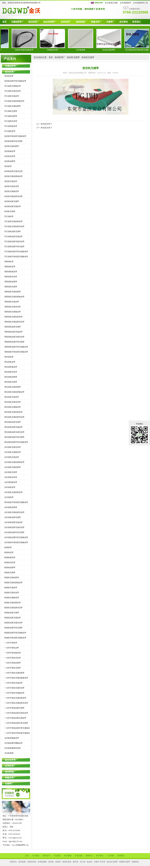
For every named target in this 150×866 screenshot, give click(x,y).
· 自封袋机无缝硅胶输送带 (13, 462)
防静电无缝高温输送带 (29, 50)
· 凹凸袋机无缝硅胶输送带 (13, 101)
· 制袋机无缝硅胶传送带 (13, 608)
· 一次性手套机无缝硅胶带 (13, 673)
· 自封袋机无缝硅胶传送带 (13, 512)
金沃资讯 (123, 22)
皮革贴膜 (22, 862)
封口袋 (82, 862)
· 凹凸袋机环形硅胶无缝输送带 (15, 256)
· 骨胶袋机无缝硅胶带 (12, 292)
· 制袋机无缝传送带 (11, 593)
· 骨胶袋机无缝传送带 (12, 307)
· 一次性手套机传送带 (12, 658)
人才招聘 (110, 856)
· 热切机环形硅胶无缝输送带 (14, 136)
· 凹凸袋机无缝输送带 (12, 86)
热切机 (51, 862)
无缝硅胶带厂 (17, 22)
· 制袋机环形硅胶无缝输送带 (14, 638)
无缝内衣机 (31, 862)
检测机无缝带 (124, 862)
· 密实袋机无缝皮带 (11, 397)
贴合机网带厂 (49, 22)
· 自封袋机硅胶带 (10, 507)
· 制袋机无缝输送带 (11, 598)
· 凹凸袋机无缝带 (10, 111)
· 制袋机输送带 (9, 557)
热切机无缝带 (73, 57)
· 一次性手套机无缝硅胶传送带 (15, 703)
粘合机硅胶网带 (113, 50)
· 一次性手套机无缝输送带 (13, 693)
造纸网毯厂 (81, 22)
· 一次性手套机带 (10, 643)
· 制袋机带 (7, 547)
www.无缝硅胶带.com (20, 845)
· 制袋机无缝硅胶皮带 (12, 603)
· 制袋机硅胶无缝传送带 (13, 623)
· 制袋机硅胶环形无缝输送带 (14, 633)
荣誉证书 (46, 856)
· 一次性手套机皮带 (11, 648)
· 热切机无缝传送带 (11, 186)
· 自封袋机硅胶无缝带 (12, 517)
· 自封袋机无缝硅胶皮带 (13, 492)
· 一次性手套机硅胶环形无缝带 (15, 723)
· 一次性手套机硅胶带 (12, 663)
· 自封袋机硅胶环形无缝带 (13, 532)
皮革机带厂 (66, 22)
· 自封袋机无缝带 (10, 472)
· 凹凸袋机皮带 (9, 131)
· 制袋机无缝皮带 (10, 588)
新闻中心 (89, 856)
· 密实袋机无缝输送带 (12, 407)
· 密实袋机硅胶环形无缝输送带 (15, 442)
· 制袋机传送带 (9, 562)
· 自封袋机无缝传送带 (12, 447)
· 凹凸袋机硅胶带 (10, 116)
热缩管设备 (66, 862)
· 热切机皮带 (8, 76)
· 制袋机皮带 (8, 552)
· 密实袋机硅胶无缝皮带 (13, 427)
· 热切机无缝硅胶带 (11, 146)
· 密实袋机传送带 (10, 372)
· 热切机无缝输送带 (11, 191)
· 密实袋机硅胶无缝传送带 (13, 432)
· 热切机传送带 (9, 156)
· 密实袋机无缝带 (10, 382)
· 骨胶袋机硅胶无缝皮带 (13, 332)
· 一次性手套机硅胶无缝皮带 (14, 718)
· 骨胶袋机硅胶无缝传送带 (13, 337)
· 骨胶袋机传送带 (10, 277)
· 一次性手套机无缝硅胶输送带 (15, 678)
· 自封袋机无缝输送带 (12, 452)
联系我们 (136, 22)
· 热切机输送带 (9, 151)
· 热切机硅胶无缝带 (11, 201)
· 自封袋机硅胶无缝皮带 (13, 522)
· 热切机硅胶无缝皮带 (12, 206)
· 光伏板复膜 (8, 753)
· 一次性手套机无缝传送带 (13, 688)
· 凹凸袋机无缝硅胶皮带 (13, 221)
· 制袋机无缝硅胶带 (11, 577)
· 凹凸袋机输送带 (10, 126)
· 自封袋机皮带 (9, 487)
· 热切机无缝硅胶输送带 (13, 176)
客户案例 (68, 856)
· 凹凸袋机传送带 (10, 121)
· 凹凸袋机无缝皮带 (11, 96)
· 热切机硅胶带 (9, 161)
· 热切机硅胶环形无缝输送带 (14, 81)
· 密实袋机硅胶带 (10, 377)
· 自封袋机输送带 (10, 482)
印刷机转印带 (56, 50)
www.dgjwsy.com (15, 838)
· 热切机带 (7, 166)
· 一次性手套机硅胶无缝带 (13, 708)
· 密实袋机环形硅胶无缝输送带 (15, 502)
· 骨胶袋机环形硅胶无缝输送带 (15, 352)
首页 (4, 22)
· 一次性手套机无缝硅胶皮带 (14, 698)
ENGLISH (99, 3)
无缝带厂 (110, 22)
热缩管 (58, 862)
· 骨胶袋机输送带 (10, 272)
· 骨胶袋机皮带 (9, 267)
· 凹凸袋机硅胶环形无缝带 (13, 246)
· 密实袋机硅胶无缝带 (12, 422)
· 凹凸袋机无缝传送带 (12, 91)
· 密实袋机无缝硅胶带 (12, 387)
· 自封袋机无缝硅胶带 (12, 467)
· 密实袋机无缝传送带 (12, 402)
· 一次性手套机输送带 (12, 653)
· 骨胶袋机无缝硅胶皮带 (13, 317)
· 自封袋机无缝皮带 (11, 457)
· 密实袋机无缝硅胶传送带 (13, 417)
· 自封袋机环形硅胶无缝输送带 (15, 542)
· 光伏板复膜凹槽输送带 (13, 743)
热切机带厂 (33, 22)
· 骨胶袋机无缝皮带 (11, 302)
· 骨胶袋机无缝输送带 (12, 312)
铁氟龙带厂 (96, 22)
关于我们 (36, 856)
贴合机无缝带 (112, 862)
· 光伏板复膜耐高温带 (12, 748)
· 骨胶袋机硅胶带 (10, 282)
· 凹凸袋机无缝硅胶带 (12, 106)
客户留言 (99, 856)
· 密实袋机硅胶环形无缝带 (13, 437)
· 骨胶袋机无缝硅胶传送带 (13, 322)
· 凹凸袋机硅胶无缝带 (12, 231)
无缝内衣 (13, 862)
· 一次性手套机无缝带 (12, 668)
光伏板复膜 (85, 50)
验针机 (75, 862)
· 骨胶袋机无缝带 (10, 287)
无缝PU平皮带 (99, 862)
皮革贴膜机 (42, 862)
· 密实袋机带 (8, 357)
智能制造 (135, 862)
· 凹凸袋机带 (8, 216)
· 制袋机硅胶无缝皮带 (12, 618)
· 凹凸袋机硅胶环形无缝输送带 (15, 251)
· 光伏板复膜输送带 (11, 738)
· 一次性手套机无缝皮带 (13, 683)
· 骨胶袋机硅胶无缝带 (12, 327)
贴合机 (89, 862)
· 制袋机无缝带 (9, 572)
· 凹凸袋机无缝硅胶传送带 (13, 226)
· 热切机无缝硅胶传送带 (13, 196)
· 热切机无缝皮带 (10, 181)
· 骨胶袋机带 (8, 261)
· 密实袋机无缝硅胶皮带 (13, 412)
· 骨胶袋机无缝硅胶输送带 (13, 297)
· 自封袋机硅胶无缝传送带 (13, 527)
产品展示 (57, 856)
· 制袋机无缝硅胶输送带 (13, 582)
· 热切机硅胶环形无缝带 (13, 141)
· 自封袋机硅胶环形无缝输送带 (15, 537)
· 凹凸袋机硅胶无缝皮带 (13, 236)
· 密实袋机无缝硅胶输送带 (13, 392)
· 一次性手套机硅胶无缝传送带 (15, 713)
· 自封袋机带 (8, 497)
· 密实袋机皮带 (9, 362)
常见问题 (78, 856)
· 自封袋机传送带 (10, 477)
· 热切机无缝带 (9, 211)
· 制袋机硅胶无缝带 (11, 613)
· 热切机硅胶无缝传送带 (13, 171)
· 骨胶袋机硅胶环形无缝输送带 (15, 347)
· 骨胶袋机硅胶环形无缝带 (13, 342)
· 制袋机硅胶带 (9, 567)
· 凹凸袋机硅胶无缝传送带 (13, 241)
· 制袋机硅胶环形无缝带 (13, 628)
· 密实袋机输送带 (10, 367)
